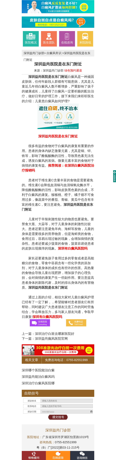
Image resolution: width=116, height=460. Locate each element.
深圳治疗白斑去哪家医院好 (54, 334)
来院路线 (85, 38)
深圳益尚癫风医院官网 (51, 338)
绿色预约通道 (73, 70)
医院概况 (31, 38)
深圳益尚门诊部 (34, 53)
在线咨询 (67, 38)
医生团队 (49, 38)
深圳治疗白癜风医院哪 (38, 383)
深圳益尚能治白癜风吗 (38, 376)
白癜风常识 (54, 53)
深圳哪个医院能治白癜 (38, 370)
